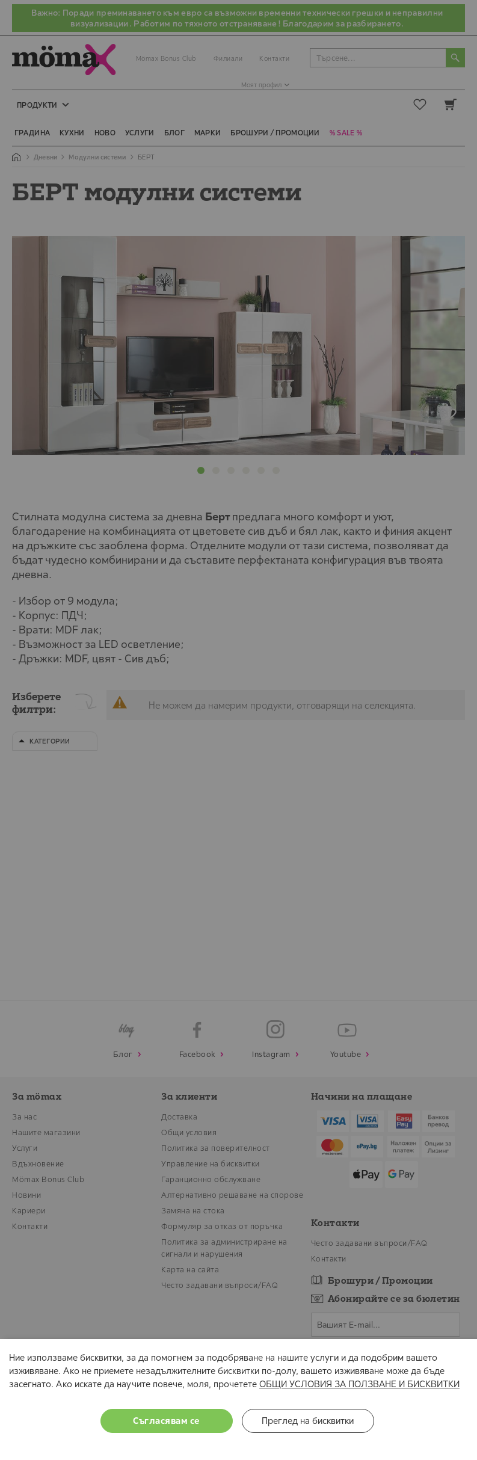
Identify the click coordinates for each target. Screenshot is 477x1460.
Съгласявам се (166, 1420)
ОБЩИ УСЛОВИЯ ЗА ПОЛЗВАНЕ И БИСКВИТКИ (359, 1384)
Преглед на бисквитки (308, 1420)
